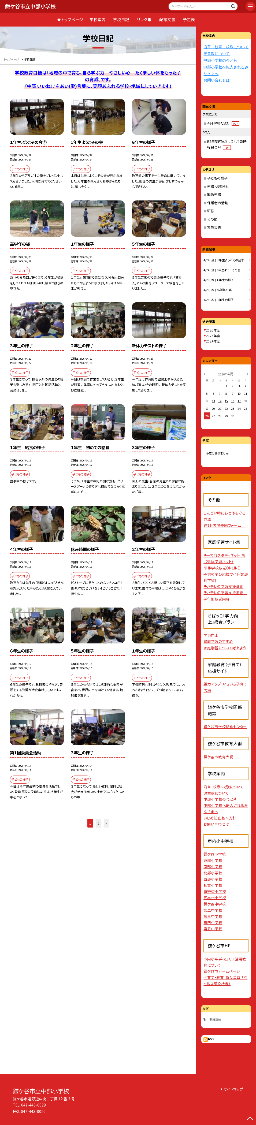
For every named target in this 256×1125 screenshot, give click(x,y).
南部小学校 (212, 866)
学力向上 (210, 635)
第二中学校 (212, 910)
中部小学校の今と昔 (220, 60)
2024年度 (213, 341)
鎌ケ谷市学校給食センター (225, 726)
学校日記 (121, 19)
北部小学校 (212, 873)
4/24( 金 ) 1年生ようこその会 (221, 270)
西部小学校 (212, 879)
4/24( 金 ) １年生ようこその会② (223, 260)
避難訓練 (215, 1019)
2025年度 (213, 335)
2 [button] (98, 823)
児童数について (216, 53)
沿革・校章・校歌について (225, 47)
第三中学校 (212, 916)
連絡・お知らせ (218, 186)
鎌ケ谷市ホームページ (221, 971)
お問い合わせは (216, 80)
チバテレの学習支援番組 (223, 586)
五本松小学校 (214, 897)
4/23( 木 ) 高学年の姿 (217, 290)
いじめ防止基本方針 (219, 818)
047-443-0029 (33, 1105)
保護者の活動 (217, 202)
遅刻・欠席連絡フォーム (224, 525)
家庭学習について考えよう (224, 647)
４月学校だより (223, 123)
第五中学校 (212, 928)
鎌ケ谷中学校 (214, 904)
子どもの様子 (217, 178)
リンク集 (144, 19)
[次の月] (247, 373)
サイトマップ (233, 1089)
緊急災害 (214, 227)
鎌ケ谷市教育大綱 (218, 756)
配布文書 (167, 19)
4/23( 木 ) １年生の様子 (218, 299)
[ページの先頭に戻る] (250, 1119)
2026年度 (213, 330)
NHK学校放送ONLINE (221, 568)
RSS (211, 1039)
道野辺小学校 (214, 891)
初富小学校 (212, 885)
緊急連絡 (214, 194)
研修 (210, 210)
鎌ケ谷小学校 (214, 854)
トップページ (72, 19)
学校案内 (98, 19)
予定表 (189, 19)
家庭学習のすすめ (218, 641)
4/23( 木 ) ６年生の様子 (218, 280)
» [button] (106, 823)
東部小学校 (212, 860)
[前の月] (204, 373)
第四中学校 (212, 922)
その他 (212, 219)
